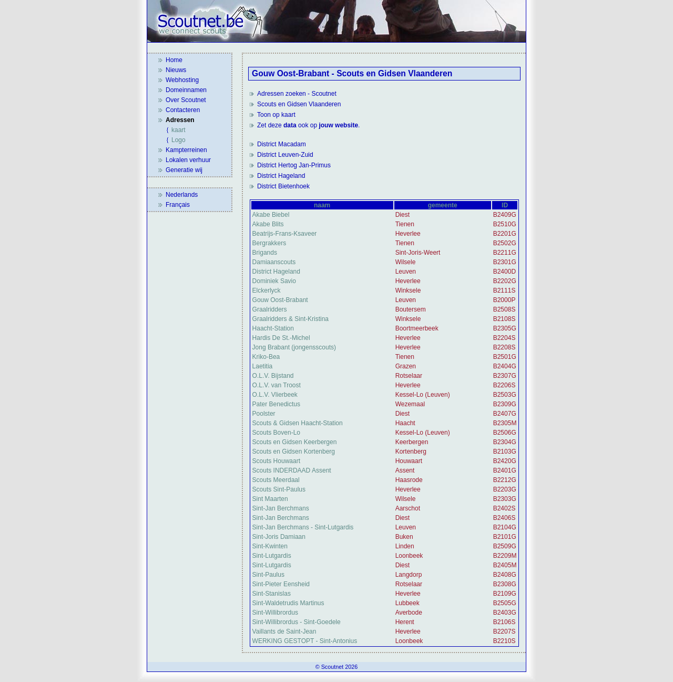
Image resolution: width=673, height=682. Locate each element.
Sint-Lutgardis (271, 555)
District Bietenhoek (283, 186)
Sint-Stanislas (271, 593)
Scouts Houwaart (276, 461)
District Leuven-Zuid (285, 154)
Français (178, 204)
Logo (178, 140)
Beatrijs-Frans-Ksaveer (284, 233)
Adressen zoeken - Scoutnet (296, 93)
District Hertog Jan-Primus (294, 165)
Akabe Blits (268, 224)
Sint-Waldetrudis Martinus (288, 603)
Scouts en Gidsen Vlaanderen (299, 104)
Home (174, 60)
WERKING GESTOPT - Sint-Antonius (305, 641)
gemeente (442, 205)
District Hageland (281, 175)
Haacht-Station (273, 328)
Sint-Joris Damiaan (278, 536)
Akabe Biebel (271, 214)
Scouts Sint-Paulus (278, 489)
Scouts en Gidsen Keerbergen (294, 442)
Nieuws (176, 70)
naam (322, 205)
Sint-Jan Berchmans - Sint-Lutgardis (303, 527)
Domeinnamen (186, 90)
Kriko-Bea (266, 356)
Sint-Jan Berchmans (280, 508)
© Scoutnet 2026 (336, 667)
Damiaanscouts (274, 262)
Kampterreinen (186, 150)
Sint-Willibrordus (275, 612)
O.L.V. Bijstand (273, 375)
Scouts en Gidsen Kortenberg (293, 451)
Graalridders (269, 309)
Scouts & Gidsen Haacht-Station (297, 423)
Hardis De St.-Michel (281, 338)
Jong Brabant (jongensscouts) (294, 347)
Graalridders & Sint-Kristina (290, 319)
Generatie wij (184, 170)
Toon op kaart (276, 114)
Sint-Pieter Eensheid (281, 584)
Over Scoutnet (186, 100)
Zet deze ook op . (308, 125)
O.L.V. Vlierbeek (275, 394)
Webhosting (182, 80)
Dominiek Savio (274, 281)
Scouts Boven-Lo (276, 432)
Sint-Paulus (268, 574)
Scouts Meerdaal (276, 480)
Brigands (264, 252)
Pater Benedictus (276, 404)
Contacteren (183, 110)
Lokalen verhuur (188, 160)
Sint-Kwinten (270, 546)
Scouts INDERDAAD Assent (291, 470)
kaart (178, 130)
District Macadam (281, 144)
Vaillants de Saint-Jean (284, 631)
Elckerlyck (266, 290)
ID (505, 205)
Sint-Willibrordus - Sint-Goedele (296, 622)
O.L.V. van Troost (276, 385)
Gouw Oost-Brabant (280, 300)
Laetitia (262, 366)
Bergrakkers (269, 243)
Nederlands (182, 194)
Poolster (264, 413)
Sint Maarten (270, 499)
